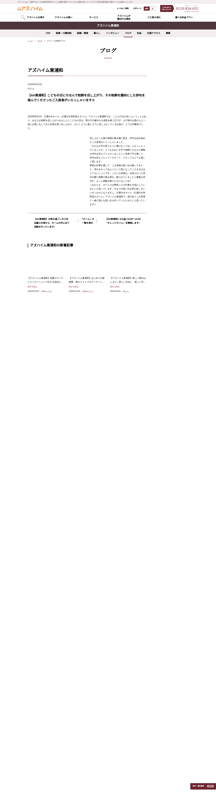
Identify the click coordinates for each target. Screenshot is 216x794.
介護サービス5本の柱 (99, 554)
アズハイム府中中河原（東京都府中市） (101, 652)
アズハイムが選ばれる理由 (102, 503)
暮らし (97, 33)
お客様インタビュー (155, 517)
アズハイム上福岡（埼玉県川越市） (43, 742)
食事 (158, 135)
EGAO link (94, 561)
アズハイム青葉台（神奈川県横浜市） (100, 661)
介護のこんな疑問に (155, 541)
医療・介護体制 (63, 33)
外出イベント (162, 115)
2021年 (159, 181)
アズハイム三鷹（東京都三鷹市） (42, 678)
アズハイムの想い (41, 503)
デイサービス (38, 534)
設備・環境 (82, 33)
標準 (145, 9)
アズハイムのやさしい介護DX (102, 508)
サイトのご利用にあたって (60, 788)
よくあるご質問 (121, 8)
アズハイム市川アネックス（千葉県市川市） (47, 768)
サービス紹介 (38, 510)
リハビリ (160, 145)
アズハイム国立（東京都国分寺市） (43, 686)
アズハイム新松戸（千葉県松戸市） (99, 695)
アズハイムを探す (41, 517)
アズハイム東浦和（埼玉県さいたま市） (45, 725)
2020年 (159, 186)
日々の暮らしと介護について (159, 554)
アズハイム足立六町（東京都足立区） (44, 673)
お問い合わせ (38, 545)
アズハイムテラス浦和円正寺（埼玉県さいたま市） (106, 678)
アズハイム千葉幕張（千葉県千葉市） (44, 773)
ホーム (159, 120)
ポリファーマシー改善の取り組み (105, 543)
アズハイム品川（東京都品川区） (42, 630)
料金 (139, 33)
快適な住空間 (95, 526)
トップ (30, 41)
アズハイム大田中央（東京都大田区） (44, 635)
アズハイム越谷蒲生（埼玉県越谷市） (100, 686)
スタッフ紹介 (152, 523)
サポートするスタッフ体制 (100, 548)
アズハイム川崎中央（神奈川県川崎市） (45, 708)
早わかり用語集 (152, 534)
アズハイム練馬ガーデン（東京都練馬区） (46, 652)
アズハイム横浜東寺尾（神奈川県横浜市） (46, 695)
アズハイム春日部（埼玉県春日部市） (44, 755)
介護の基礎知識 (153, 530)
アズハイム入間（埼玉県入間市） (42, 751)
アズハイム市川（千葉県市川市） (42, 764)
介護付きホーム (39, 530)
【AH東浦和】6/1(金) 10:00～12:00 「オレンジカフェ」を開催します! (123, 315)
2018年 (159, 196)
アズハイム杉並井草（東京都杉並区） (44, 656)
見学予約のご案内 (40, 526)
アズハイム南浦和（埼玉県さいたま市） (45, 730)
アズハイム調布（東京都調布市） (42, 682)
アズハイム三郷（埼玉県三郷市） (42, 738)
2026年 (159, 161)
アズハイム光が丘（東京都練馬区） (43, 648)
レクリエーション (164, 125)
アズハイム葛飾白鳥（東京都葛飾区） (44, 669)
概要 (168, 33)
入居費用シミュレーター (157, 561)
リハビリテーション (97, 521)
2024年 (159, 166)
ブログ (128, 33)
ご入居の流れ (152, 503)
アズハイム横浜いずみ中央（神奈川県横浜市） (48, 704)
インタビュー (112, 33)
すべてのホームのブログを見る (165, 216)
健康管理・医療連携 (97, 539)
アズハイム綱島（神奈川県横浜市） (43, 712)
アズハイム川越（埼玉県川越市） (42, 734)
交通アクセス (153, 33)
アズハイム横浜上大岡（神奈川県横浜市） (46, 699)
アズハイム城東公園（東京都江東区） (44, 665)
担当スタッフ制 (96, 512)
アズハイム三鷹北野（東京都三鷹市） (100, 643)
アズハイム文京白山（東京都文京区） (44, 639)
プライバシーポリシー (36, 788)
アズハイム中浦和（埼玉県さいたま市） (45, 721)
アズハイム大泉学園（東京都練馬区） (44, 643)
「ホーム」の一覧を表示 (87, 313)
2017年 (159, 201)
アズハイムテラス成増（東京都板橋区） (101, 630)
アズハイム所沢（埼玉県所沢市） (42, 747)
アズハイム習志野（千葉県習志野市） (44, 760)
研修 (158, 130)
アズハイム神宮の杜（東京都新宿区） (44, 626)
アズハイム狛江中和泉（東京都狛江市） (101, 648)
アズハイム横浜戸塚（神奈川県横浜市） (45, 717)
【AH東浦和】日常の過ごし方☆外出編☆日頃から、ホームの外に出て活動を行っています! (51, 315)
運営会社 (78, 788)
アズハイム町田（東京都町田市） (42, 691)
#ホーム (31, 88)
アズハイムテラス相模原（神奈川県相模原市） (104, 699)
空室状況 (36, 521)
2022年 (159, 176)
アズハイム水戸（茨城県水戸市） (98, 704)
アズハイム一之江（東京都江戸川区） (44, 661)
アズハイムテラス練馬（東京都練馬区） (101, 626)
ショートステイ (39, 539)
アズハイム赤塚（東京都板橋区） (98, 635)
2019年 (159, 191)
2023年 (159, 171)
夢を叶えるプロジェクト (167, 140)
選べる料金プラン (154, 510)
